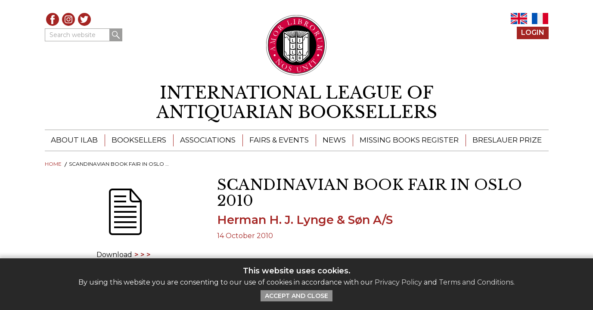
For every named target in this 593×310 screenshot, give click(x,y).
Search (115, 34)
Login (532, 32)
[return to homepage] (297, 102)
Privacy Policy (398, 282)
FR (540, 18)
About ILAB (74, 140)
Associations (208, 140)
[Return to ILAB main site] (296, 45)
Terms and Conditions (476, 282)
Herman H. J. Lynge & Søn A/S (305, 220)
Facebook (52, 19)
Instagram (68, 19)
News (334, 140)
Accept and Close (296, 296)
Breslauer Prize (507, 140)
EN (519, 18)
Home (53, 164)
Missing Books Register (409, 140)
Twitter (84, 19)
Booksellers (139, 140)
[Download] (124, 217)
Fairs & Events (279, 140)
